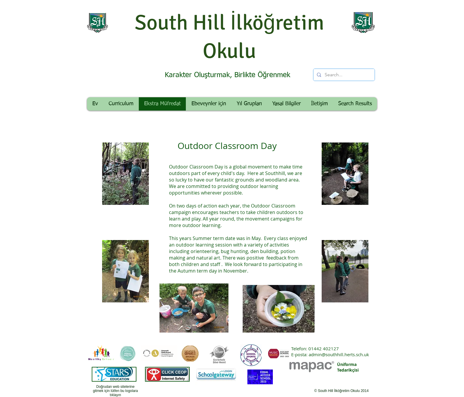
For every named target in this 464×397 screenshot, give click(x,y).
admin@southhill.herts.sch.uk (339, 354)
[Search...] (343, 75)
